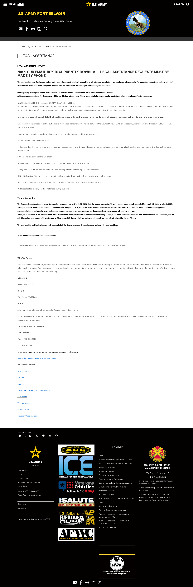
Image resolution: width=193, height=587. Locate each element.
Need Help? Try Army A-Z (28, 491)
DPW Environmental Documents (112, 487)
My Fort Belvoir (34, 46)
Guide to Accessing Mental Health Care (116, 463)
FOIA (19, 474)
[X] (25, 436)
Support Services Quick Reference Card (115, 460)
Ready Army (22, 486)
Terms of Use (22, 478)
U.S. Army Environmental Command (154, 494)
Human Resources (146, 488)
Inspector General (106, 491)
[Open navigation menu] (9, 4)
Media (101, 456)
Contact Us (22, 508)
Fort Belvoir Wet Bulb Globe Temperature (116, 498)
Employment (22, 471)
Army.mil (35, 466)
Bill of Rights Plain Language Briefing (115, 483)
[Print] (43, 436)
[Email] (50, 436)
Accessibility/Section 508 (28, 482)
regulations (115, 475)
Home (22, 46)
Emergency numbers (107, 467)
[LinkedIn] (30, 436)
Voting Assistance (106, 494)
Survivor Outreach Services (151, 481)
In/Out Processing (106, 471)
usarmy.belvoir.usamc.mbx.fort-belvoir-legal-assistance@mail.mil (50, 352)
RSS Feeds (21, 504)
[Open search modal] (182, 4)
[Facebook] (19, 436)
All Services (48, 46)
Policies (102, 475)
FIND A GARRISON (157, 477)
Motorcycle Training (108, 506)
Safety (101, 502)
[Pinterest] (37, 436)
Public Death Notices (108, 527)
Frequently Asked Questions (111, 479)
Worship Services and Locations (112, 510)
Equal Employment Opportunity (30, 495)
